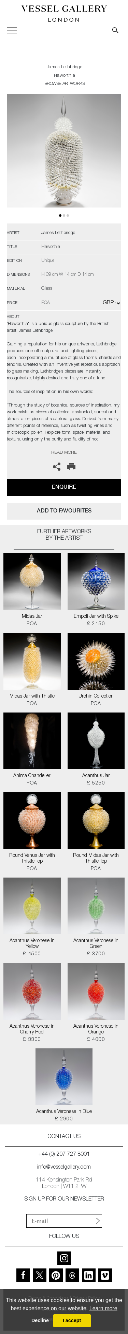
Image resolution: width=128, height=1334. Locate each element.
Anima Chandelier (32, 776)
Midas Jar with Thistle (32, 696)
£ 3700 (96, 954)
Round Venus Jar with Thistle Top (32, 858)
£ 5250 (96, 783)
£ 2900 (64, 1119)
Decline (40, 1320)
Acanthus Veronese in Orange (95, 1029)
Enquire (64, 487)
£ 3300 (32, 1040)
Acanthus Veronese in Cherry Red (32, 1029)
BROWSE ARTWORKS (64, 84)
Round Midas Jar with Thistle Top (96, 858)
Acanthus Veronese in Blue (64, 1112)
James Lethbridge (64, 67)
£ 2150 (96, 624)
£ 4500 (32, 954)
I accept (72, 1320)
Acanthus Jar (96, 776)
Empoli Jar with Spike (96, 616)
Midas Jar (32, 616)
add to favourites (64, 510)
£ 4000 (96, 1040)
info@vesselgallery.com (64, 1167)
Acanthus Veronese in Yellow (32, 944)
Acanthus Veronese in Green (95, 944)
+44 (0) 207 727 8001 (64, 1154)
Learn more (103, 1308)
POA (32, 624)
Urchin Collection (96, 696)
